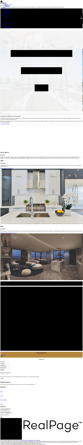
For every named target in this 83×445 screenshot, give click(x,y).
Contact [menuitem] (6, 17)
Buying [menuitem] (3, 8)
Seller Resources (10, 168)
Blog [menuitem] (3, 14)
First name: (2, 361)
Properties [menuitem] (4, 3)
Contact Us (2, 19)
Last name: (2, 363)
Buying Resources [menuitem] (8, 9)
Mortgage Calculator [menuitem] (8, 10)
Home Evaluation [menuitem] (8, 13)
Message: (2, 369)
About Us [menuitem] (6, 16)
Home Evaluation (3, 168)
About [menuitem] (3, 15)
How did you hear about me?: (5, 373)
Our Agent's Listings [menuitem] (8, 4)
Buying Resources (13, 232)
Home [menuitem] (3, 2)
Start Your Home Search (5, 232)
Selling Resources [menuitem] (8, 12)
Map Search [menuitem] (7, 5)
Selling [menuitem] (3, 11)
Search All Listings (3, 350)
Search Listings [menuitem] (7, 6)
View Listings (7, 123)
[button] (2, 19)
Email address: (3, 365)
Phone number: (3, 367)
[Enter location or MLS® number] (5, 28)
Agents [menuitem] (3, 7)
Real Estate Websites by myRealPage (33, 440)
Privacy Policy (22, 440)
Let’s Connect (3, 355)
